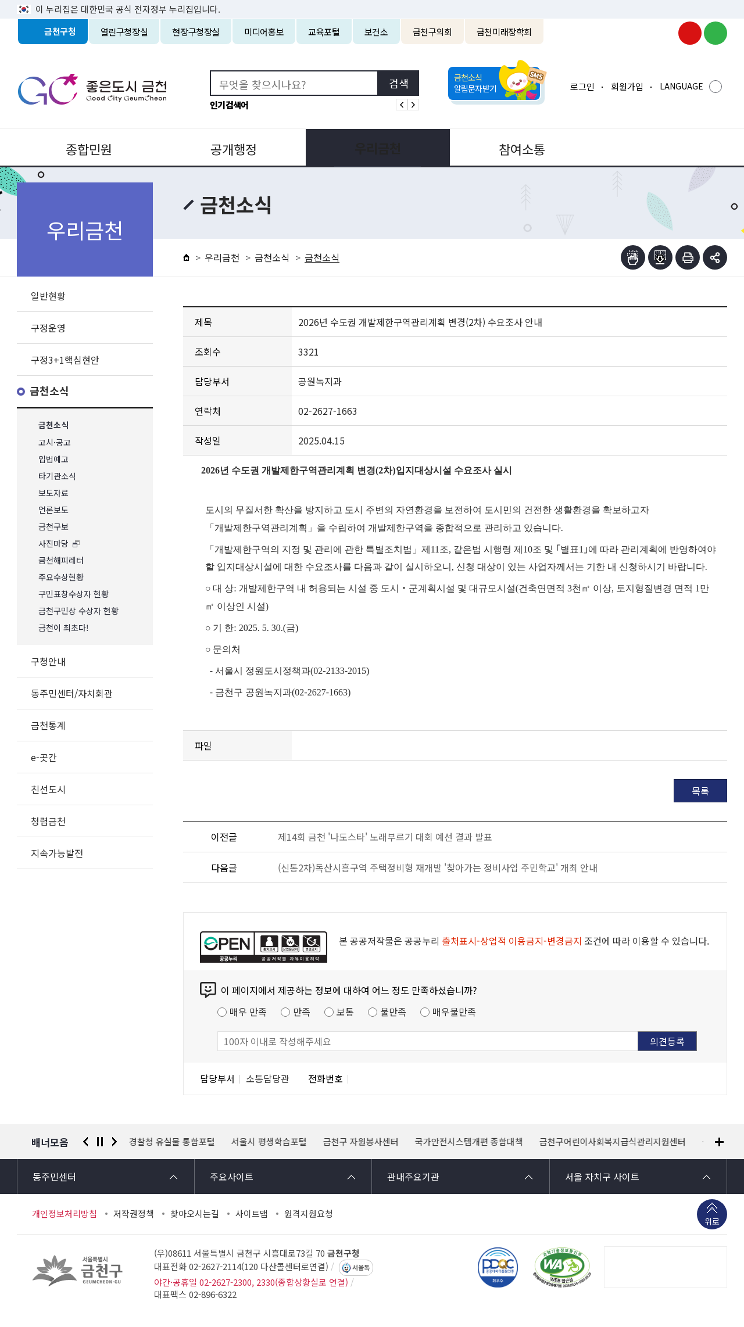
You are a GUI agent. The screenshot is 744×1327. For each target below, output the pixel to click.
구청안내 (48, 661)
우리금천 (372, 147)
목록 (700, 791)
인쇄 (687, 257)
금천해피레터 (61, 560)
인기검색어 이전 (401, 104)
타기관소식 (57, 476)
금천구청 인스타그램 (664, 33)
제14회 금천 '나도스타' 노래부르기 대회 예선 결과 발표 (385, 837)
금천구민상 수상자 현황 (78, 611)
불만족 (393, 1011)
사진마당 (53, 543)
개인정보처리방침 (64, 1213)
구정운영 (48, 328)
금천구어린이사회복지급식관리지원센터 (612, 1141)
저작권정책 (133, 1213)
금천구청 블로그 (715, 33)
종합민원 (88, 147)
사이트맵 (251, 1213)
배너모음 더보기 (719, 1142)
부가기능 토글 (715, 257)
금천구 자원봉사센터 (361, 1141)
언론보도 (53, 510)
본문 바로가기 (372, 0)
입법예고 (53, 459)
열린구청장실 (124, 32)
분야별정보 (656, 147)
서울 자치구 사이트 (602, 1176)
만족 (301, 1011)
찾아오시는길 (194, 1213)
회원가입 (627, 86)
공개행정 (230, 147)
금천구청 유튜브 (690, 33)
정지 (100, 1141)
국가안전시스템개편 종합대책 (469, 1141)
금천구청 (60, 31)
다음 (114, 1141)
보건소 (376, 32)
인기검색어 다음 (413, 104)
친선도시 (48, 789)
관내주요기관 (413, 1176)
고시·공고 (54, 442)
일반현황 (48, 296)
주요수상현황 (61, 577)
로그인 (582, 86)
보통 (345, 1011)
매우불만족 (454, 1011)
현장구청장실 (196, 32)
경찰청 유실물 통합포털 (172, 1141)
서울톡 (361, 1268)
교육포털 (324, 32)
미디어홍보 (264, 32)
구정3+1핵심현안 (65, 360)
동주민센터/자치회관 (72, 693)
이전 (85, 1141)
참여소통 (514, 147)
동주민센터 (54, 1176)
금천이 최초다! (63, 628)
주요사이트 (231, 1176)
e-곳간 (44, 757)
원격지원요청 (308, 1213)
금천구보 (53, 527)
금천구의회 (432, 32)
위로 (712, 1222)
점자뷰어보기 (633, 257)
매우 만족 (248, 1011)
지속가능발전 (57, 853)
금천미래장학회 (504, 32)
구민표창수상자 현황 (73, 594)
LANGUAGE (681, 86)
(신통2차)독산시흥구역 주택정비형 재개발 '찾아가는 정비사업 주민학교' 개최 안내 (438, 867)
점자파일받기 (660, 257)
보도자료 (53, 493)
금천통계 (48, 725)
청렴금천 (48, 821)
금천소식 (49, 391)
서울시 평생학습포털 (269, 1141)
